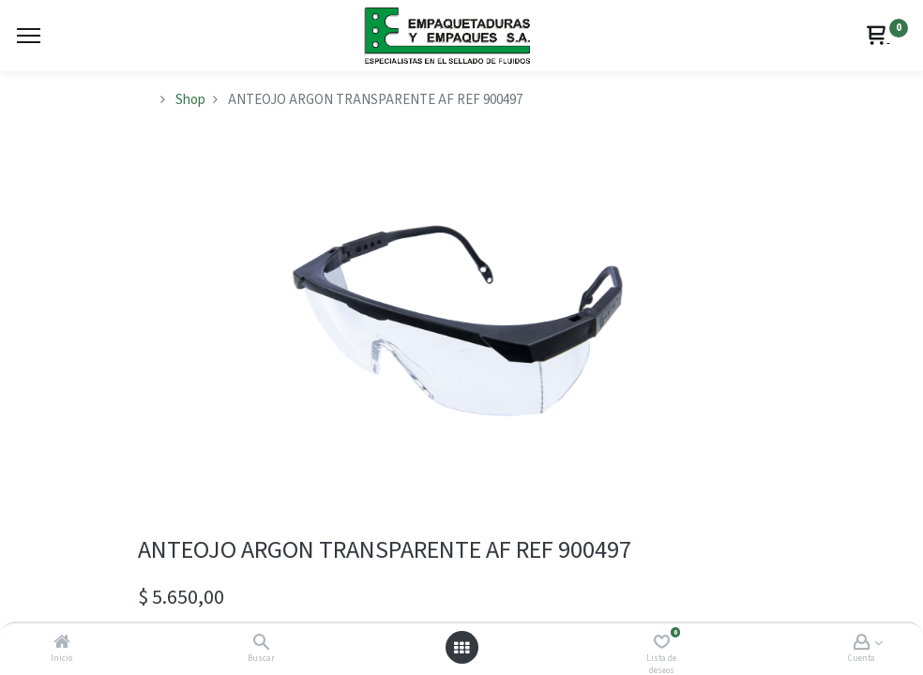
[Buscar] (261, 643)
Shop (190, 100)
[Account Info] (861, 643)
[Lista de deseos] (662, 643)
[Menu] (28, 36)
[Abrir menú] (461, 648)
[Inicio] (61, 643)
